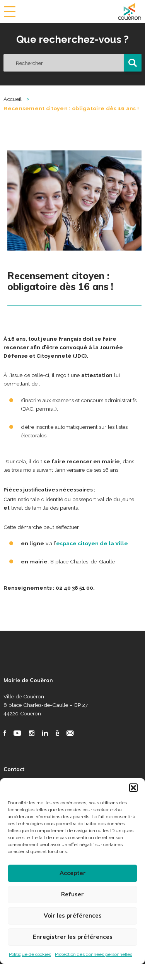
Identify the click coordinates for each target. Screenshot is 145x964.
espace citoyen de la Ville (92, 543)
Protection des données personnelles (93, 954)
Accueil (12, 99)
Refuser (72, 894)
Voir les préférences (73, 915)
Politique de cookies (30, 954)
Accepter (73, 873)
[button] (133, 788)
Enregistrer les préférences (73, 936)
